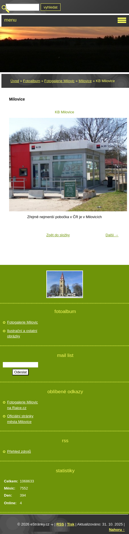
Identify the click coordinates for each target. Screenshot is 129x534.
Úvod (15, 81)
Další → (111, 235)
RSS (60, 524)
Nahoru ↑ (117, 529)
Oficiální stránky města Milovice (20, 419)
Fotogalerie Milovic (59, 81)
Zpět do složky (58, 235)
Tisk (70, 524)
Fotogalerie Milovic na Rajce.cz (22, 405)
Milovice (85, 81)
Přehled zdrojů (19, 451)
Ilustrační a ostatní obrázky (22, 334)
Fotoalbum (31, 81)
